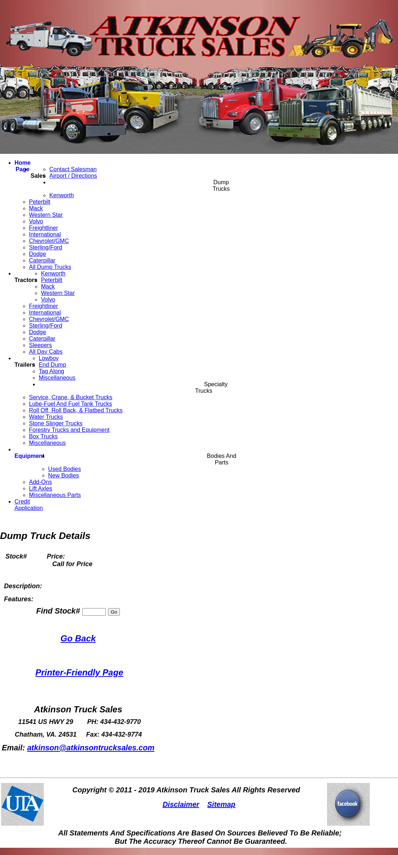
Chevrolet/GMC (49, 241)
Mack (36, 208)
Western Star (46, 215)
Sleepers (40, 345)
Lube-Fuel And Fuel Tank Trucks (70, 404)
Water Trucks (46, 417)
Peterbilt (39, 202)
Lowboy (49, 358)
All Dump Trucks (50, 267)
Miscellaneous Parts (55, 495)
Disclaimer (181, 804)
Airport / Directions (73, 176)
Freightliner (43, 228)
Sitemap (221, 804)
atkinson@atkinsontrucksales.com (91, 748)
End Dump (52, 365)
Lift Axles (40, 488)
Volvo (36, 221)
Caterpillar (42, 260)
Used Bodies (64, 469)
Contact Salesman (73, 169)
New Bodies (63, 475)
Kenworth (61, 195)
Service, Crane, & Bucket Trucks (70, 397)
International (45, 234)
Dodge (37, 254)
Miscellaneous (57, 378)
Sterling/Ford (45, 247)
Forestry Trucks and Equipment (69, 430)
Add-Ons (40, 482)
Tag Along (51, 371)
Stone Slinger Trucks (56, 423)
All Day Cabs (45, 352)
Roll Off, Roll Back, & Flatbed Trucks (75, 410)
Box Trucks (43, 436)
